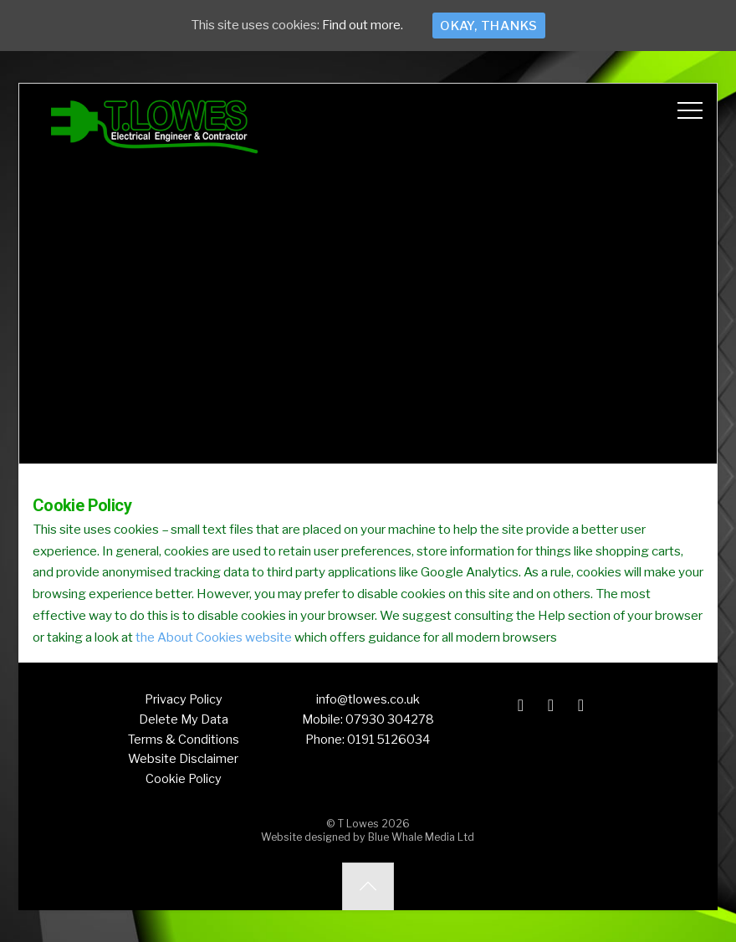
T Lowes (358, 823)
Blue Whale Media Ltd (421, 837)
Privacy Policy (183, 699)
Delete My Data (183, 719)
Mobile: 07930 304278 (368, 719)
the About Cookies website (213, 637)
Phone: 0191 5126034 (367, 739)
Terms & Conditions (183, 739)
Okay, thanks (489, 25)
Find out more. (362, 25)
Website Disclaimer (183, 758)
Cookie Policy (184, 778)
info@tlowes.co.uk (368, 699)
